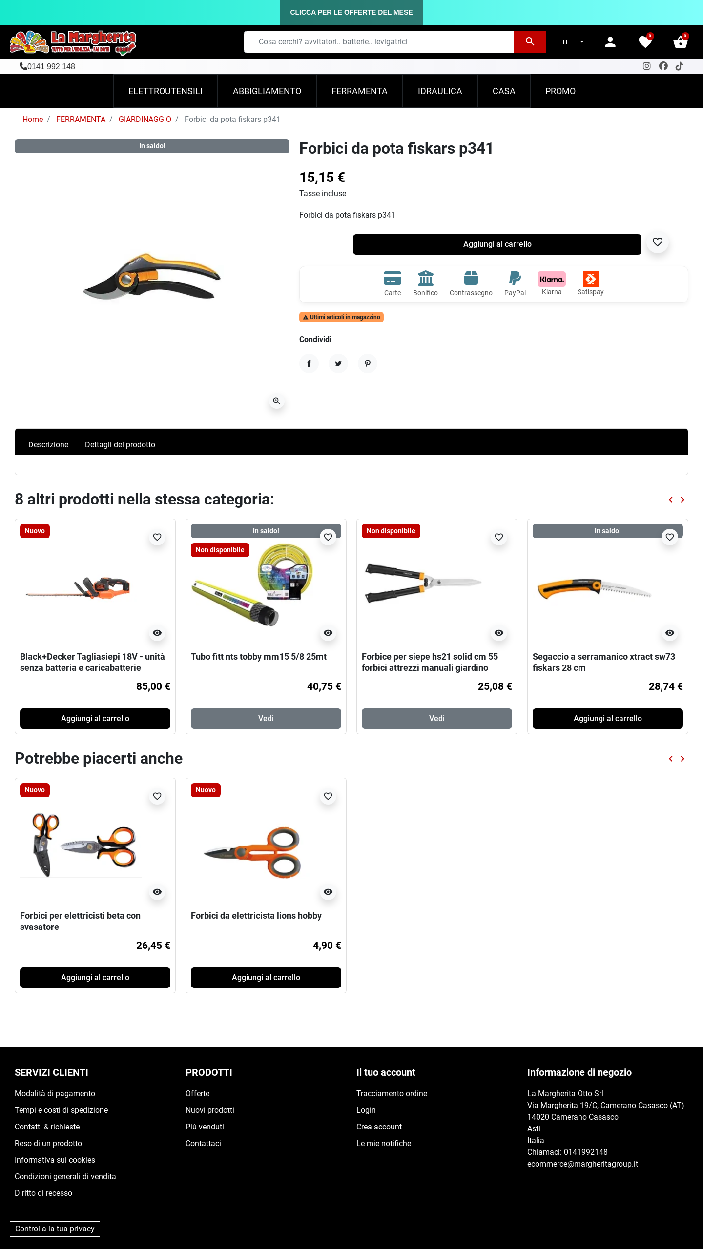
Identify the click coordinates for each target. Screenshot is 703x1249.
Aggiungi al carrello (497, 244)
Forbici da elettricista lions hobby (256, 915)
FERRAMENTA (80, 119)
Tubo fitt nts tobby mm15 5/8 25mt (259, 656)
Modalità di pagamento (55, 1093)
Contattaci (203, 1143)
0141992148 (586, 1152)
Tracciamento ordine (391, 1093)
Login (366, 1110)
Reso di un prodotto (48, 1143)
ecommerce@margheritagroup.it (582, 1163)
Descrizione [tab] (48, 444)
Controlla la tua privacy (55, 1228)
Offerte (197, 1093)
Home (32, 119)
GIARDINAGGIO (145, 119)
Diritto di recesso (43, 1193)
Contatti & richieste (47, 1126)
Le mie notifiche (383, 1143)
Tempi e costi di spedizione (61, 1110)
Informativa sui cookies (55, 1160)
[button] (680, 42)
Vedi (266, 718)
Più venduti (205, 1126)
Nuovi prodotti (210, 1110)
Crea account (379, 1126)
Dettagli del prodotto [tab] (120, 444)
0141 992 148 (51, 66)
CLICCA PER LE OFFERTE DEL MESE (351, 12)
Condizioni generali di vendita (65, 1176)
